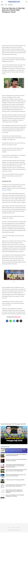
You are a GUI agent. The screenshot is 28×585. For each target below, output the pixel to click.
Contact (14, 527)
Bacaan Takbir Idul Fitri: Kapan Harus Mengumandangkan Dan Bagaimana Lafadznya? (14, 491)
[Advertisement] (14, 29)
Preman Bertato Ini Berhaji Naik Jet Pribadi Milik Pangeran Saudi (13, 10)
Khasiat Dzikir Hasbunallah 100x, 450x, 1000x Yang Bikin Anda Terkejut (15, 450)
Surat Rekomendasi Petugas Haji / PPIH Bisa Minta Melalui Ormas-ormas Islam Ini (16, 485)
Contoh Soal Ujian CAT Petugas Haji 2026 (13, 424)
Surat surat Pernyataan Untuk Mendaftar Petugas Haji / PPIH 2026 (15, 495)
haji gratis (4, 190)
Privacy (18, 527)
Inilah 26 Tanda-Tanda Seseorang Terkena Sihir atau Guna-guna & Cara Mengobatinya (16, 470)
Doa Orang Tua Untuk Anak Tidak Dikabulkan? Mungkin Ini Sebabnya (16, 460)
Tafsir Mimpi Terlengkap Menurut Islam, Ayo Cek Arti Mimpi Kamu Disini (16, 475)
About (9, 527)
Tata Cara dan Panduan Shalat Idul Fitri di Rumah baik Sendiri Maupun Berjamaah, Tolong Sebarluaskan (15, 465)
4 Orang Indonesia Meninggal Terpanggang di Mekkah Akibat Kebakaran (16, 455)
